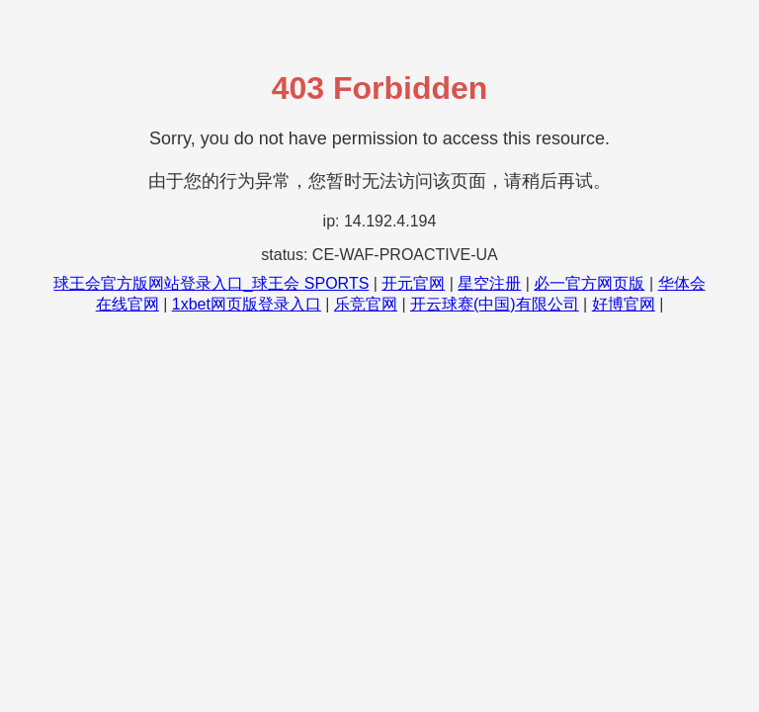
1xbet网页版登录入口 (246, 304)
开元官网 (413, 283)
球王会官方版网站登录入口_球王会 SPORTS (211, 283)
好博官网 (623, 304)
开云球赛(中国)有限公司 (494, 304)
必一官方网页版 (589, 283)
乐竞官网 (365, 304)
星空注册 (489, 283)
